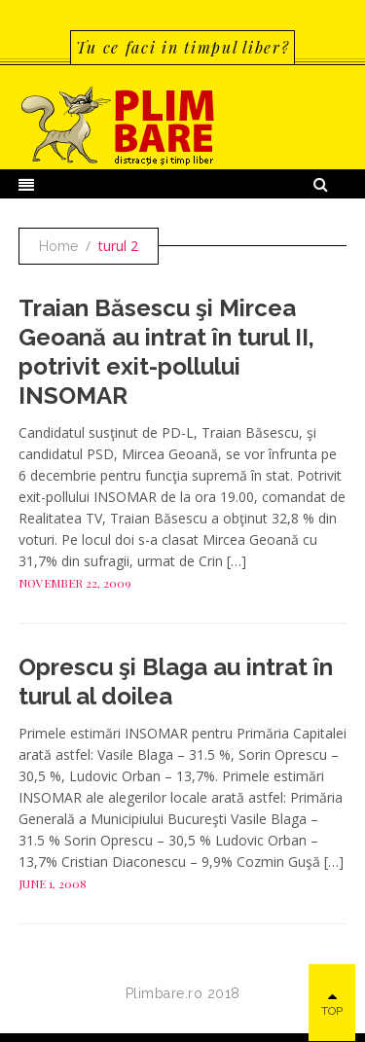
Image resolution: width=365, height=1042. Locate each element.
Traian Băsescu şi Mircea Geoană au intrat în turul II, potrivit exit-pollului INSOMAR (166, 352)
